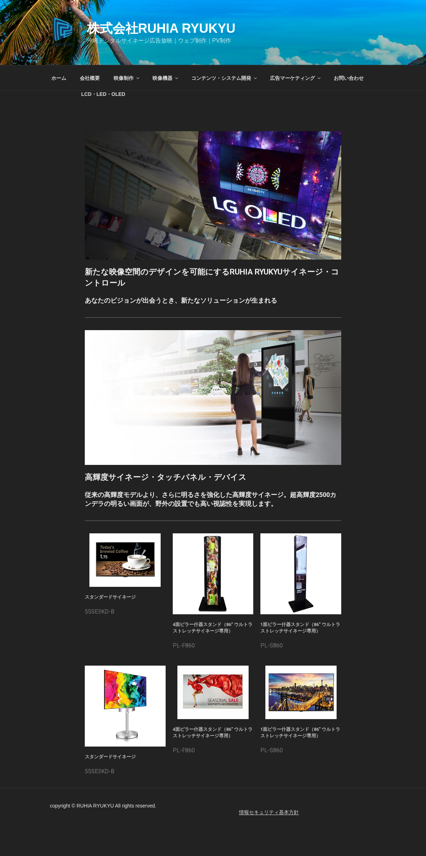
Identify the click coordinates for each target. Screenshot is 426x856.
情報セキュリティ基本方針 (269, 812)
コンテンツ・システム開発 (224, 78)
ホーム (58, 78)
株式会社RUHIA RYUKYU (161, 28)
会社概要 (90, 78)
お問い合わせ (349, 78)
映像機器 (165, 78)
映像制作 (127, 78)
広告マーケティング (296, 78)
